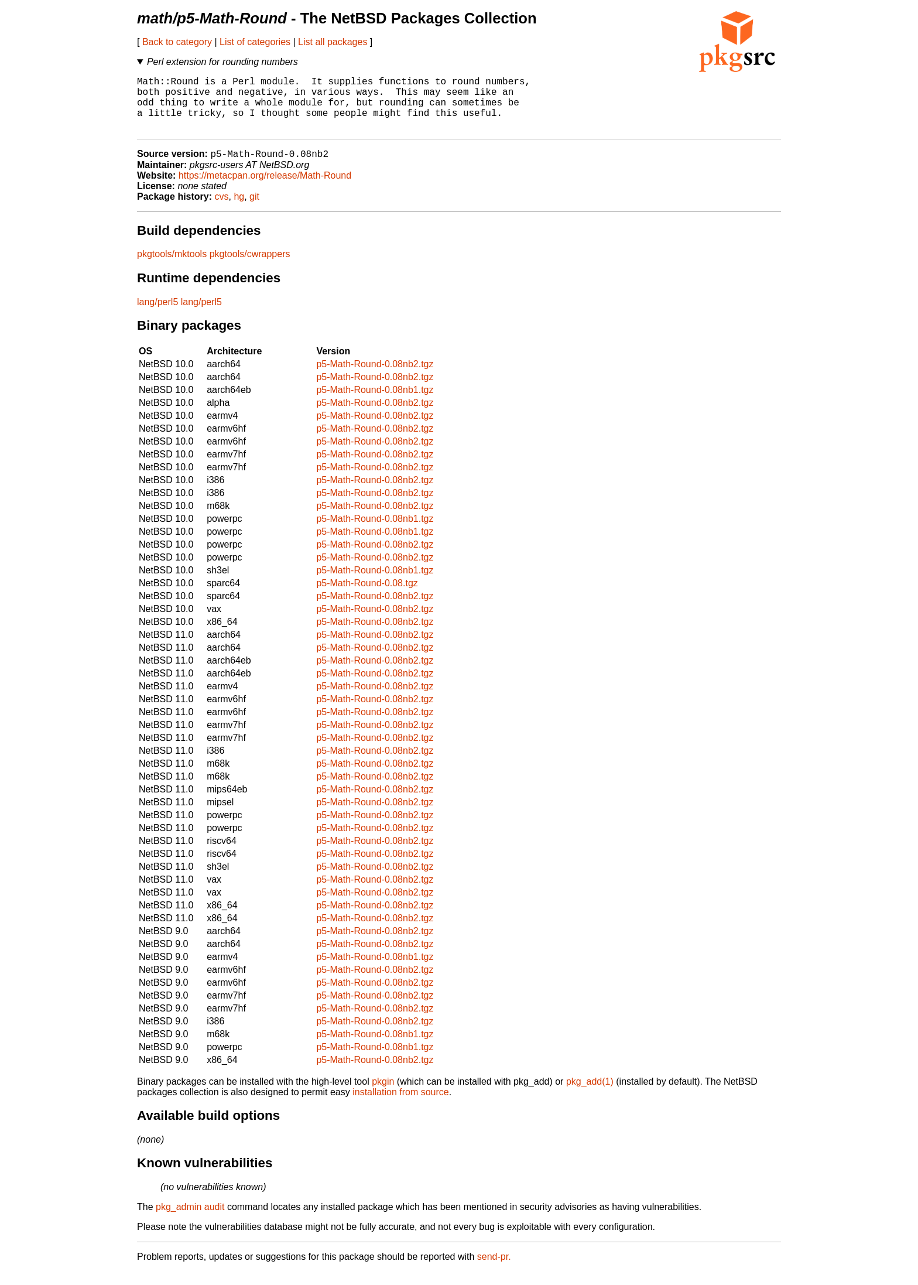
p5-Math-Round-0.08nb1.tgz (374, 403)
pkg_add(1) (590, 1095)
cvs (222, 210)
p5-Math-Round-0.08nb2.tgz (374, 377)
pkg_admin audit (190, 1220)
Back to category (177, 42)
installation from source (400, 1105)
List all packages (332, 42)
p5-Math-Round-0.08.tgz (366, 597)
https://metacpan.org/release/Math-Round (265, 189)
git (254, 210)
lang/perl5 (157, 315)
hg (239, 210)
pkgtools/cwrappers (250, 267)
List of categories (255, 42)
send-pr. (494, 1270)
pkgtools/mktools (172, 267)
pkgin (383, 1095)
